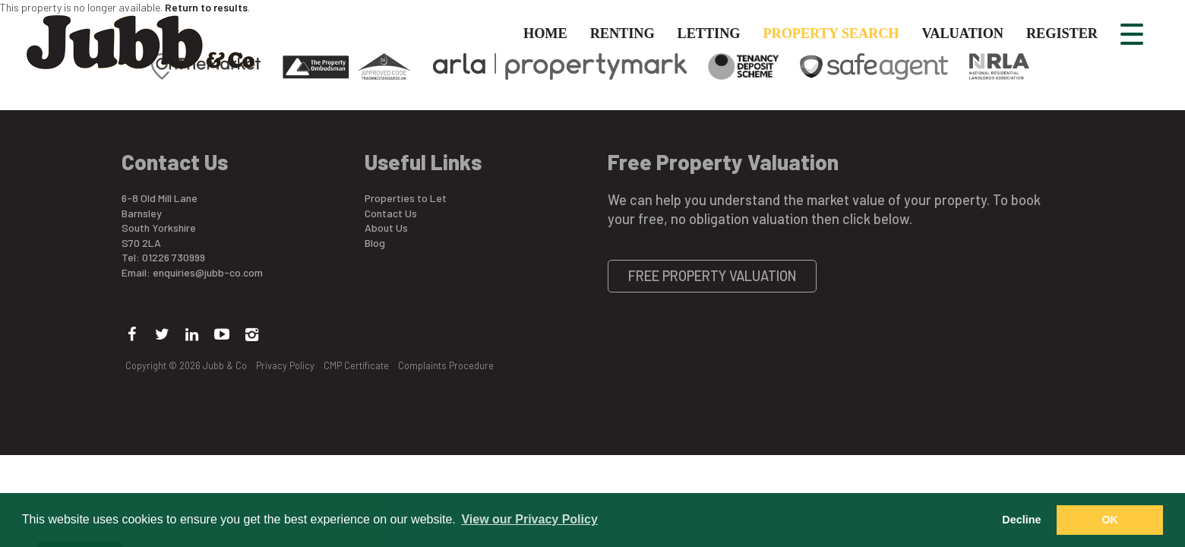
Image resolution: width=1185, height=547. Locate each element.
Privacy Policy (285, 365)
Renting (622, 33)
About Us (386, 227)
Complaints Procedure (446, 365)
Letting (709, 33)
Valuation (962, 33)
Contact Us (391, 213)
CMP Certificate (356, 365)
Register (1062, 33)
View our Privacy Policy (529, 519)
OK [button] (1109, 520)
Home (545, 33)
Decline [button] (1021, 520)
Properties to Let (406, 197)
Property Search (831, 33)
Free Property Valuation (712, 275)
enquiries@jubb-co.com (208, 272)
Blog (375, 242)
